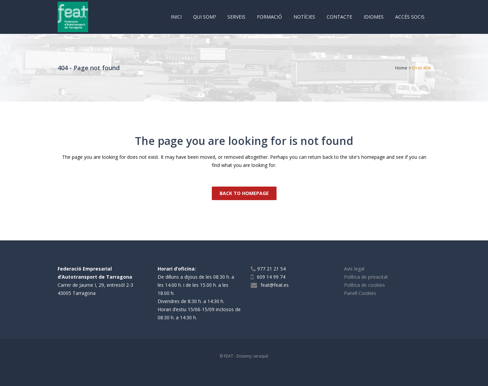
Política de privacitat (366, 277)
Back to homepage (244, 193)
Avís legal (354, 268)
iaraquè (260, 356)
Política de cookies (364, 285)
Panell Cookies (360, 293)
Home (401, 68)
